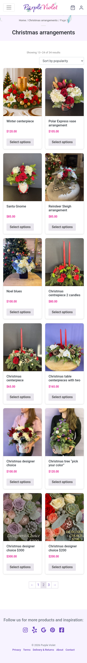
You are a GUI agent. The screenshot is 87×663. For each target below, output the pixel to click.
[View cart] (71, 7)
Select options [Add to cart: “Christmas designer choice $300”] (20, 567)
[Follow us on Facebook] (61, 629)
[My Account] (79, 7)
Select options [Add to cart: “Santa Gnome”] (20, 227)
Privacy (16, 649)
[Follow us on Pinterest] (52, 629)
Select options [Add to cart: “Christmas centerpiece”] (20, 397)
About (59, 649)
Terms (26, 649)
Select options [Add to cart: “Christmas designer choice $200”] (62, 567)
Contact (70, 649)
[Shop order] (61, 61)
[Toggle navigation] (9, 7)
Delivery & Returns (43, 649)
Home (22, 20)
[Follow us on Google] (43, 629)
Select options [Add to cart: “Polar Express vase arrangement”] (62, 142)
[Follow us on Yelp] (34, 629)
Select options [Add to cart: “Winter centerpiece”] (20, 142)
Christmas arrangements (43, 20)
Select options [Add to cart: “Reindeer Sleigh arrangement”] (62, 227)
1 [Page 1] (38, 585)
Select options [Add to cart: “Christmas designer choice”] (20, 482)
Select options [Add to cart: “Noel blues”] (20, 312)
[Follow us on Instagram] (25, 629)
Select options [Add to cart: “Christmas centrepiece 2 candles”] (62, 312)
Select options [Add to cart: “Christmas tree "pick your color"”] (62, 482)
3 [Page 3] (49, 585)
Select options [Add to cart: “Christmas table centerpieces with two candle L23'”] (62, 397)
